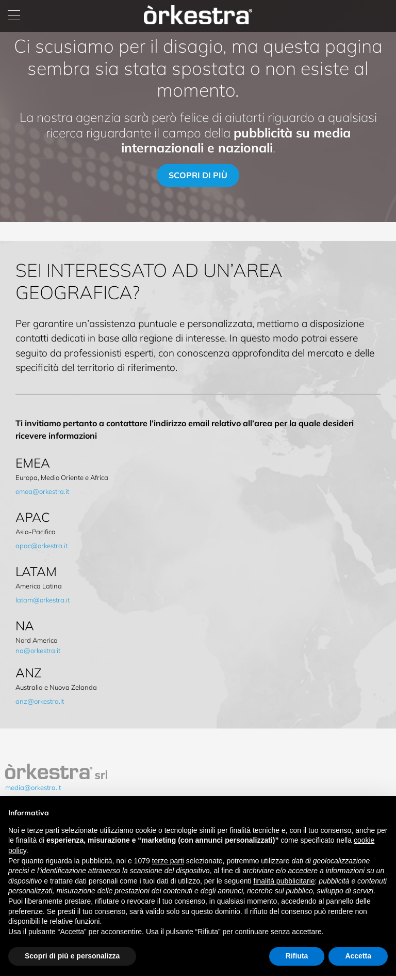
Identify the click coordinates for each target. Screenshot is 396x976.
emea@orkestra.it (42, 491)
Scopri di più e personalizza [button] (72, 956)
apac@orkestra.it (41, 545)
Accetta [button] (358, 956)
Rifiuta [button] (297, 956)
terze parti (168, 861)
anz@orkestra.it (39, 701)
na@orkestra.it (37, 650)
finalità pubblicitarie (284, 881)
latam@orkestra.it (42, 600)
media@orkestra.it (33, 787)
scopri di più (198, 175)
